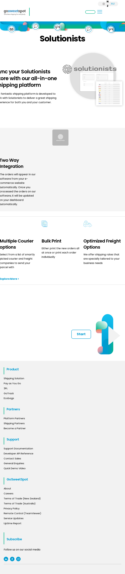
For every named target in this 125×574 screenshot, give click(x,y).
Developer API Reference (18, 453)
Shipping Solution (14, 378)
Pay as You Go (12, 383)
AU (113, 3)
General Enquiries (14, 463)
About (7, 488)
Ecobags (9, 398)
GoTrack (9, 393)
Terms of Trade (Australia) (20, 503)
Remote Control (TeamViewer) (22, 513)
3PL (6, 388)
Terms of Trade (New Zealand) (22, 498)
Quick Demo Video (15, 468)
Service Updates (14, 518)
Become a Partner (15, 428)
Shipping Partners (14, 423)
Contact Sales (12, 458)
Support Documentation (18, 448)
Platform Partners (14, 418)
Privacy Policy (11, 508)
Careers (8, 493)
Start (81, 334)
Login (90, 12)
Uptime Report (12, 523)
